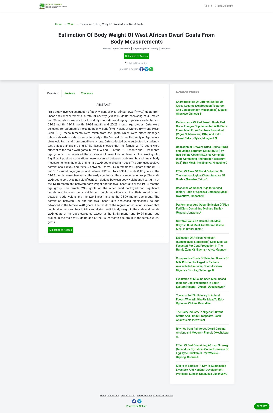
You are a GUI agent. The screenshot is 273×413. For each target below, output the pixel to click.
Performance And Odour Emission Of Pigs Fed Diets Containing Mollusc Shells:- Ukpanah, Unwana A (202, 208)
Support (262, 406)
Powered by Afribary (136, 406)
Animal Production (138, 63)
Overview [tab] (53, 93)
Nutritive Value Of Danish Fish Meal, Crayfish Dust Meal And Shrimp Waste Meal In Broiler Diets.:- (200, 225)
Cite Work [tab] (87, 93)
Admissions (113, 395)
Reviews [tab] (69, 93)
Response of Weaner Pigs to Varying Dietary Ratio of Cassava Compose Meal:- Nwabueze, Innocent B (202, 192)
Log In (208, 5)
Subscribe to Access (136, 56)
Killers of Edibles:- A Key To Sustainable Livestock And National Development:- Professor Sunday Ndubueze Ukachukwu (201, 369)
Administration (144, 395)
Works (71, 24)
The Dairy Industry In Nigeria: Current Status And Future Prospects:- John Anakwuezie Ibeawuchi (199, 316)
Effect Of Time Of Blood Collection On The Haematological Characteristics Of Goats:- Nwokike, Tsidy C (200, 175)
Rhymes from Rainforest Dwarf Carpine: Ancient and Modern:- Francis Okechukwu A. (202, 332)
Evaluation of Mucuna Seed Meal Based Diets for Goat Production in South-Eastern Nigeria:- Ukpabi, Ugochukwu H (201, 283)
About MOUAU (128, 395)
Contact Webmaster (163, 395)
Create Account (224, 5)
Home (58, 24)
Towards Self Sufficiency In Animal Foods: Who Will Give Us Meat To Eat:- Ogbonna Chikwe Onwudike (200, 299)
